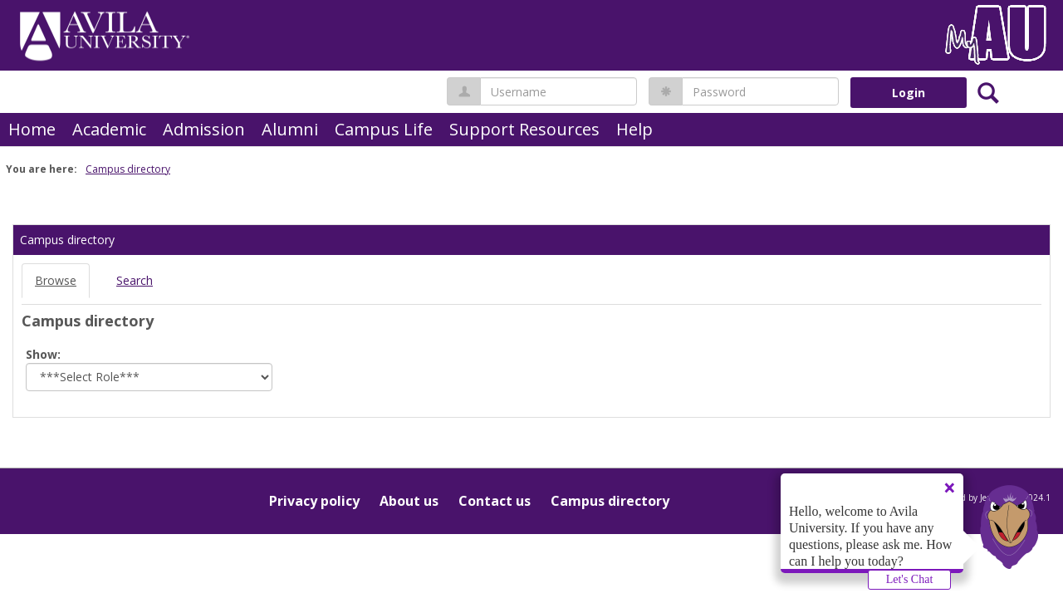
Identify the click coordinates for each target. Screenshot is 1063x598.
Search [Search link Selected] (134, 280)
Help (634, 129)
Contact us (494, 501)
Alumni (290, 129)
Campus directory (128, 169)
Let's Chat (909, 579)
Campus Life (384, 129)
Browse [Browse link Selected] (55, 280)
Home (32, 129)
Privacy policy (314, 501)
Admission (204, 129)
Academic (109, 129)
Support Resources (524, 129)
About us (409, 501)
